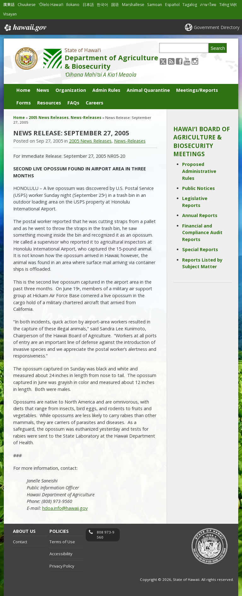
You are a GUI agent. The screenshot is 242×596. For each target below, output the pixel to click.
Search (217, 48)
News (43, 90)
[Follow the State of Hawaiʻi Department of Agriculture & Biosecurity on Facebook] (179, 61)
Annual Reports (199, 215)
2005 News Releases (49, 117)
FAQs (73, 103)
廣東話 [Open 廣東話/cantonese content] (8, 4)
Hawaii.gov (25, 27)
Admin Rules (106, 90)
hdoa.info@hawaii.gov (65, 508)
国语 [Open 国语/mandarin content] (115, 4)
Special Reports (200, 249)
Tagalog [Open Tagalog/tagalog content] (189, 4)
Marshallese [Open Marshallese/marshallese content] (133, 4)
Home (23, 90)
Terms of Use (62, 542)
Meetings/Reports (197, 90)
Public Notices (198, 188)
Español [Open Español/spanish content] (172, 4)
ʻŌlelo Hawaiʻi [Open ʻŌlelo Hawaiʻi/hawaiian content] (51, 4)
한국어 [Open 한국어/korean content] (102, 4)
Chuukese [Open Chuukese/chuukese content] (27, 4)
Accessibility (60, 554)
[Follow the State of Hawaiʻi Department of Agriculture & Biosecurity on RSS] (171, 61)
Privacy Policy (61, 566)
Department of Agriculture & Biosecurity (111, 61)
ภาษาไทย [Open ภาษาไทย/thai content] (208, 4)
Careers (94, 103)
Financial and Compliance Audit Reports (202, 232)
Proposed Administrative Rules (199, 171)
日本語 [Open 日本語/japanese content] (88, 4)
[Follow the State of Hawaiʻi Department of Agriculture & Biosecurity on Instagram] (195, 61)
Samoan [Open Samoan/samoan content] (154, 4)
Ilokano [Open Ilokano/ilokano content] (72, 4)
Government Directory (216, 27)
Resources (49, 103)
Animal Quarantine (148, 90)
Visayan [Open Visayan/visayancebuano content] (10, 14)
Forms (23, 103)
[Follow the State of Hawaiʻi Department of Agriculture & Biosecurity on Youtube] (187, 61)
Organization (70, 90)
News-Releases (86, 117)
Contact (20, 542)
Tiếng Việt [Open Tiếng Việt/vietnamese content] (228, 4)
